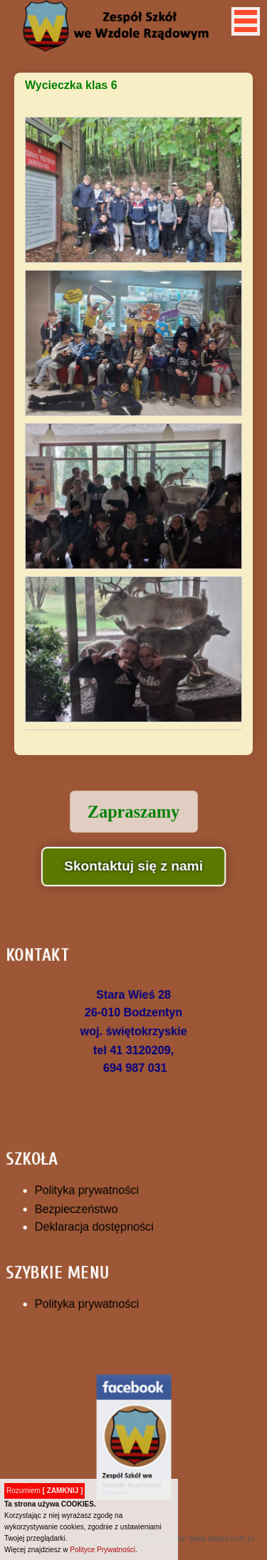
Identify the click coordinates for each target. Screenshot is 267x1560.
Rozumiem (44, 1490)
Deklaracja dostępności (98, 1221)
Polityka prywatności (91, 1188)
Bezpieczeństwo (82, 1205)
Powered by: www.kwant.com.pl (192, 1503)
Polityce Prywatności (102, 1550)
